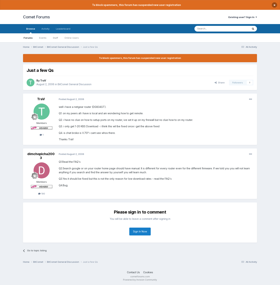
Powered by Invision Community (140, 279)
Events (42, 37)
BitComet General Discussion (74, 84)
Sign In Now (140, 231)
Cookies (148, 272)
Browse (30, 30)
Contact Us (133, 272)
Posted (71, 99)
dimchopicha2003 (41, 156)
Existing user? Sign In (242, 17)
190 (41, 193)
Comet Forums (36, 17)
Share (220, 82)
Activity (45, 28)
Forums (28, 37)
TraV (43, 80)
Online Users (71, 37)
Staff (55, 37)
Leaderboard (63, 28)
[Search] (212, 29)
